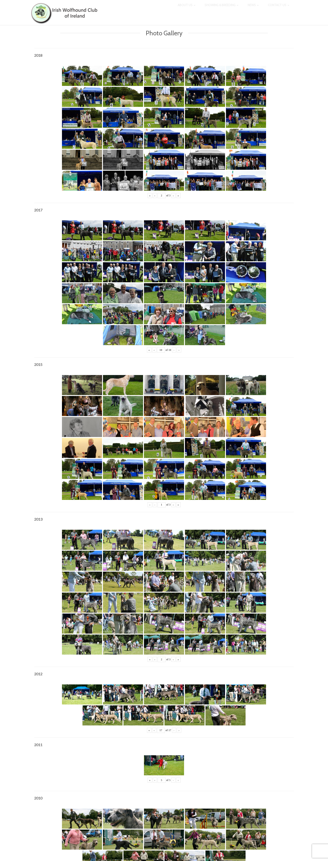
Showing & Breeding (221, 9)
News (253, 9)
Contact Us (278, 9)
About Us (186, 9)
